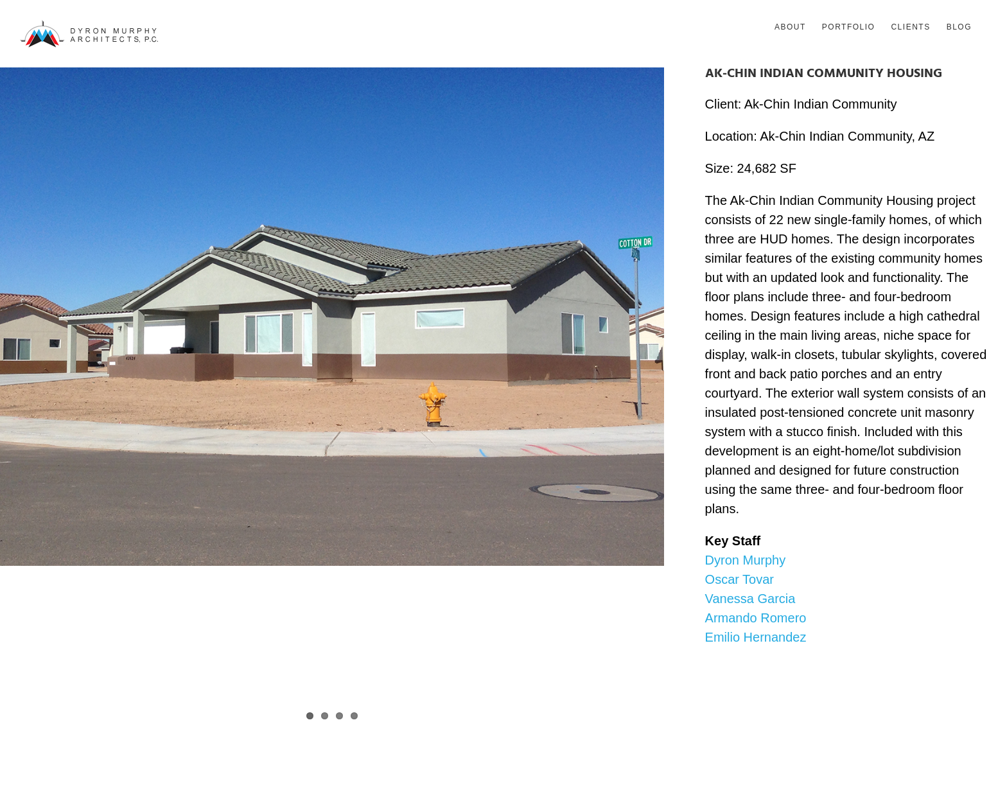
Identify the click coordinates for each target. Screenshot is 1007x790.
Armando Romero (756, 618)
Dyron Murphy (745, 560)
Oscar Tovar (739, 579)
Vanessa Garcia (750, 599)
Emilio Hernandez (756, 637)
